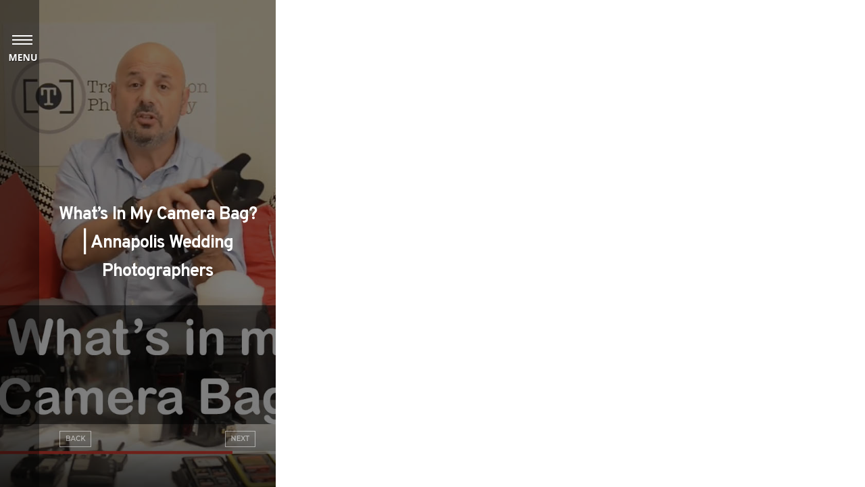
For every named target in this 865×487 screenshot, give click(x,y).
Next (240, 438)
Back (75, 438)
